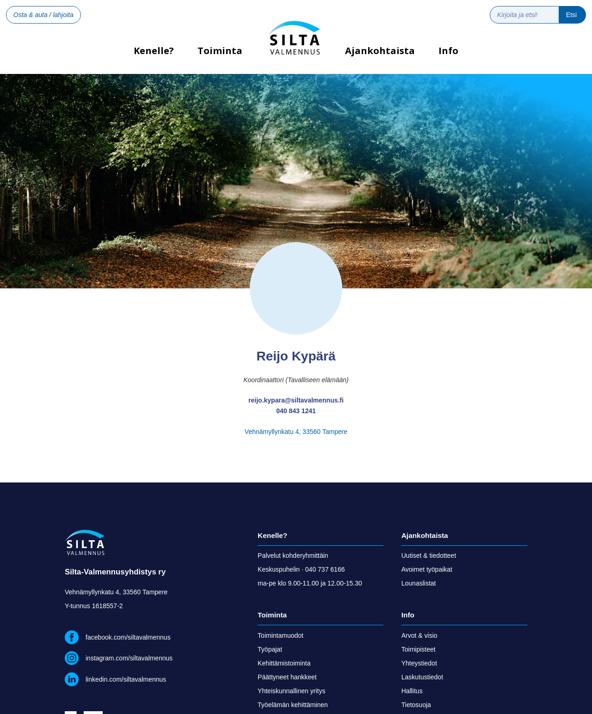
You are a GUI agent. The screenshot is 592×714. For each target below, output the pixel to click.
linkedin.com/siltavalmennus (126, 679)
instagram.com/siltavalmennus (129, 658)
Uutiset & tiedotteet (428, 555)
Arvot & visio (419, 635)
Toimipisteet (418, 649)
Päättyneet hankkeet (287, 677)
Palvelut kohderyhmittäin (293, 555)
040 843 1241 (296, 411)
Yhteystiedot (419, 663)
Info (448, 50)
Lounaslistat (418, 583)
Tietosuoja (416, 704)
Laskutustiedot (422, 677)
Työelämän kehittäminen (293, 704)
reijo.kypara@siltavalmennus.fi (296, 400)
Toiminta (219, 50)
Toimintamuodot (280, 635)
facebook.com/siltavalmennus (128, 637)
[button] (220, 58)
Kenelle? (154, 54)
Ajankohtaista (380, 50)
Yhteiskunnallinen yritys (291, 691)
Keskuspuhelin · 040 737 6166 (301, 569)
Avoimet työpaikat (426, 569)
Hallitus (412, 691)
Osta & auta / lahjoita (43, 14)
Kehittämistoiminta (284, 663)
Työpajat (270, 649)
